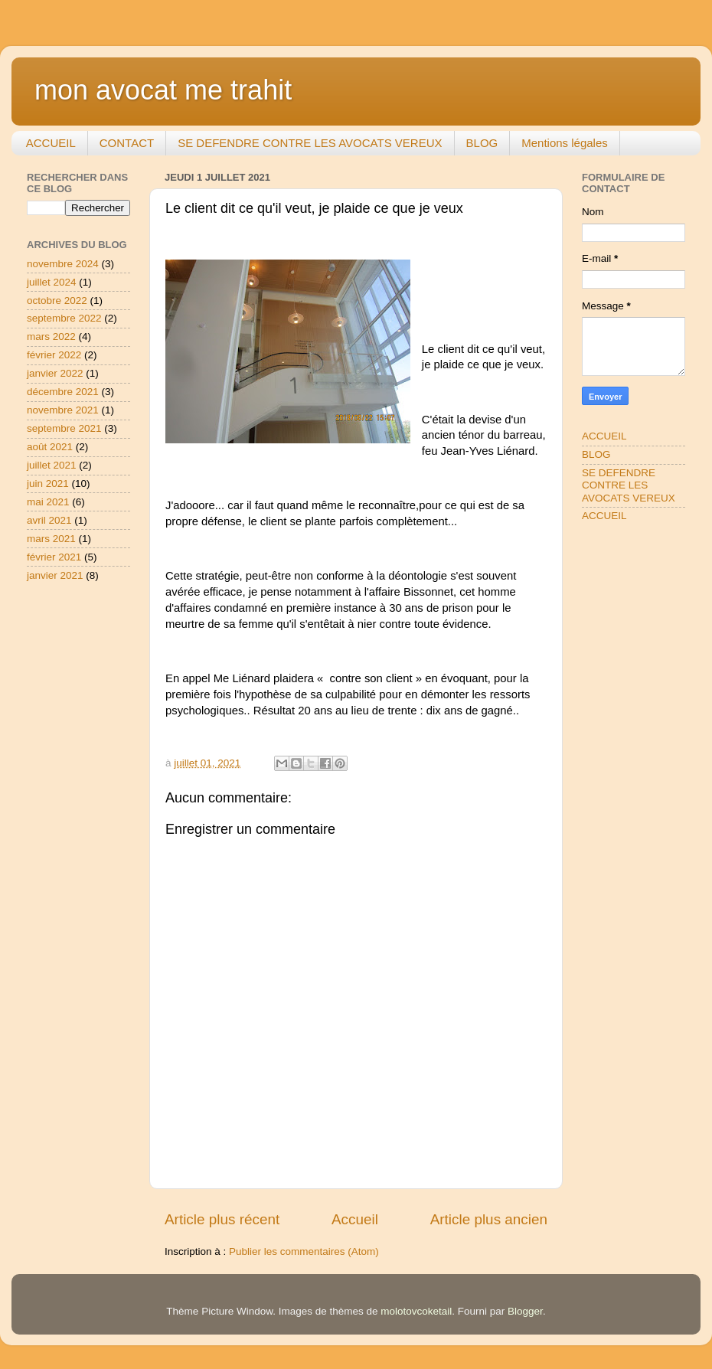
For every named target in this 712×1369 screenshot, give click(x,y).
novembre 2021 (63, 410)
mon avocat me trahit (163, 90)
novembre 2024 (63, 264)
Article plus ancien (488, 1219)
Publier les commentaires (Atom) (304, 1251)
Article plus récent (222, 1219)
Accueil (355, 1219)
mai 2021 (48, 502)
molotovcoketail (416, 1311)
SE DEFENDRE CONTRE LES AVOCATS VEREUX (310, 142)
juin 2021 (48, 483)
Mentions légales (564, 142)
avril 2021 (49, 520)
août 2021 (50, 447)
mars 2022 (51, 336)
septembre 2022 (64, 318)
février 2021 (54, 557)
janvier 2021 (55, 575)
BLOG (482, 142)
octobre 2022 (57, 300)
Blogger (525, 1311)
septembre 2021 (64, 428)
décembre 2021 (63, 391)
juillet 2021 (52, 465)
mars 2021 (51, 538)
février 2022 (54, 355)
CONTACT (127, 142)
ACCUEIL (51, 142)
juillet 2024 (52, 282)
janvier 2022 (55, 373)
